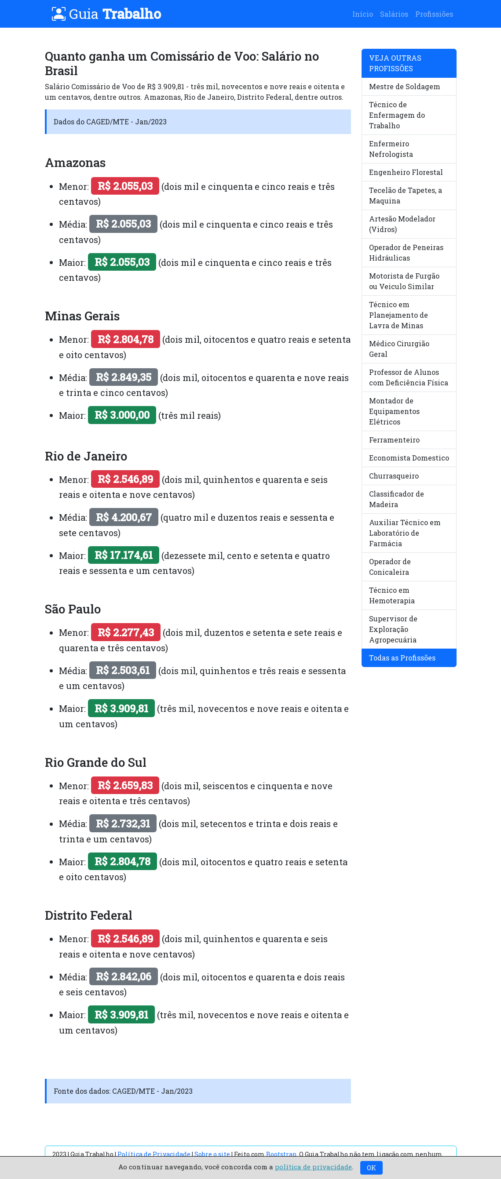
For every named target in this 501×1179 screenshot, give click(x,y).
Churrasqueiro (394, 475)
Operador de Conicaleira (390, 567)
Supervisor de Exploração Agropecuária (393, 629)
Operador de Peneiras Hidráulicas (406, 252)
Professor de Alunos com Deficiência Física (408, 377)
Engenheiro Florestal (406, 172)
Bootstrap (281, 1154)
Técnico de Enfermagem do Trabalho (397, 115)
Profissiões (434, 13)
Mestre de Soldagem (404, 86)
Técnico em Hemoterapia (392, 595)
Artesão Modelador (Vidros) (402, 224)
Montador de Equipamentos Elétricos (394, 411)
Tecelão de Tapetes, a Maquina (405, 195)
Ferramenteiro (394, 439)
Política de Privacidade (153, 1154)
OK (371, 1168)
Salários (394, 13)
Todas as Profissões (402, 657)
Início (362, 13)
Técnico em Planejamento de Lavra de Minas (398, 315)
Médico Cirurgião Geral (399, 349)
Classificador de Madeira (396, 499)
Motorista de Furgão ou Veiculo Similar (404, 281)
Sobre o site (212, 1154)
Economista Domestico (409, 457)
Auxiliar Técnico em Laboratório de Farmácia (405, 533)
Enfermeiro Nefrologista (391, 149)
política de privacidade (313, 1166)
